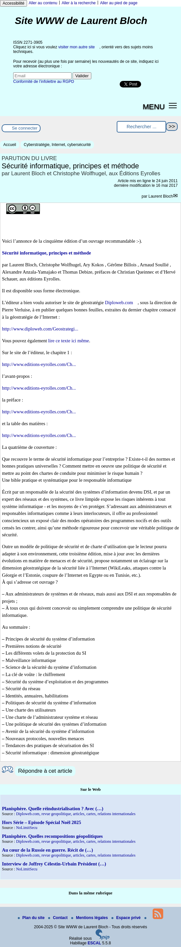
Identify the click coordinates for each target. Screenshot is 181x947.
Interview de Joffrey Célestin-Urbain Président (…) (54, 863)
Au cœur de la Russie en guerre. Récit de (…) (47, 850)
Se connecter (25, 128)
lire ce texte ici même (68, 340)
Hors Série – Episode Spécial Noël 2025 (41, 822)
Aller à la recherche (79, 3)
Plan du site (32, 917)
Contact (58, 917)
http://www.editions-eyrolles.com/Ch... (39, 364)
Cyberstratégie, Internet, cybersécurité (57, 144)
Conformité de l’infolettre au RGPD (43, 81)
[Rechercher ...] (141, 127)
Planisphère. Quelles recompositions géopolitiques (52, 836)
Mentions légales (90, 917)
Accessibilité (13, 3)
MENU (154, 106)
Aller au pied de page (118, 3)
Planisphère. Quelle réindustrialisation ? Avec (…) (52, 808)
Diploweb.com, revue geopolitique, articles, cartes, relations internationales (76, 814)
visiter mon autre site (76, 47)
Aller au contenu (43, 3)
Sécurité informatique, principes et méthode (46, 252)
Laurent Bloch (160, 196)
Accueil (9, 144)
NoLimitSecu (27, 827)
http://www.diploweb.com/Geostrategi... (40, 328)
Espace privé (126, 917)
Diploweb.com (119, 302)
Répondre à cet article (45, 771)
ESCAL (94, 943)
